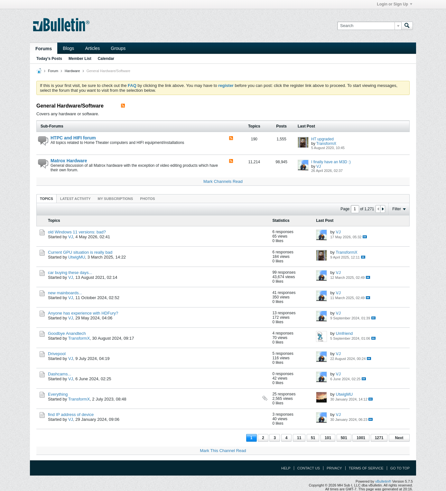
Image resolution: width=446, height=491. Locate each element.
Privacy (334, 468)
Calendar (106, 58)
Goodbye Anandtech (67, 333)
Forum (53, 71)
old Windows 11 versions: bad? (77, 232)
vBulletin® (383, 481)
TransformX (326, 143)
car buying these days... (70, 272)
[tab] (46, 198)
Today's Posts (49, 58)
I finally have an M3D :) (331, 162)
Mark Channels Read (223, 181)
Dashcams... (59, 374)
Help (286, 468)
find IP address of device (71, 414)
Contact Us (308, 468)
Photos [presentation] (147, 199)
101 (328, 438)
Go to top (400, 468)
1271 (379, 438)
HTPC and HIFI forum (73, 137)
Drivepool (57, 353)
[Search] (369, 26)
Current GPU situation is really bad (80, 252)
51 (313, 438)
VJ (318, 166)
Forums (43, 48)
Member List (80, 58)
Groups (118, 48)
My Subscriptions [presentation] (115, 199)
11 (299, 438)
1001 (361, 438)
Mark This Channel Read (223, 450)
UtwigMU (76, 257)
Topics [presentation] (46, 199)
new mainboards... (65, 292)
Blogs (68, 48)
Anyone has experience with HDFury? (83, 313)
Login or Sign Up (394, 4)
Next (399, 438)
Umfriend (344, 333)
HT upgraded (322, 139)
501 (344, 438)
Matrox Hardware (69, 160)
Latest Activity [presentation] (75, 199)
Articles (92, 48)
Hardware (72, 71)
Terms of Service (366, 468)
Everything (58, 394)
